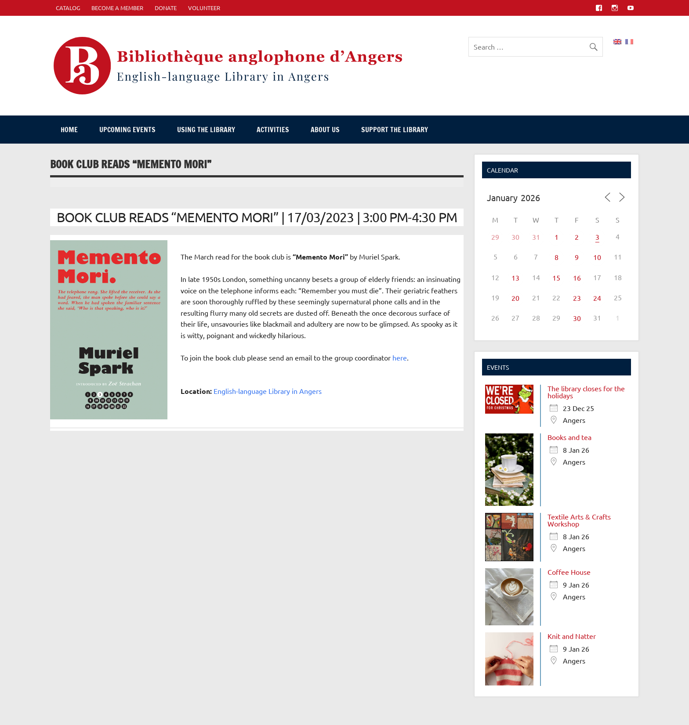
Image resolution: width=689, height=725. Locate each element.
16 (577, 277)
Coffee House (569, 571)
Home (69, 129)
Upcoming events (127, 129)
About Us (325, 129)
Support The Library (394, 129)
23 (577, 297)
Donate (166, 7)
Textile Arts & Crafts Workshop (579, 520)
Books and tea (569, 437)
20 (515, 297)
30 (515, 236)
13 (515, 277)
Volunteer (204, 7)
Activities (273, 129)
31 (536, 236)
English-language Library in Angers (268, 390)
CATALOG (68, 7)
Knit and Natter (572, 635)
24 (597, 297)
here (399, 357)
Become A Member (117, 7)
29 (495, 236)
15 (556, 277)
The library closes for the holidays (586, 392)
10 (597, 256)
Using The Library (206, 129)
